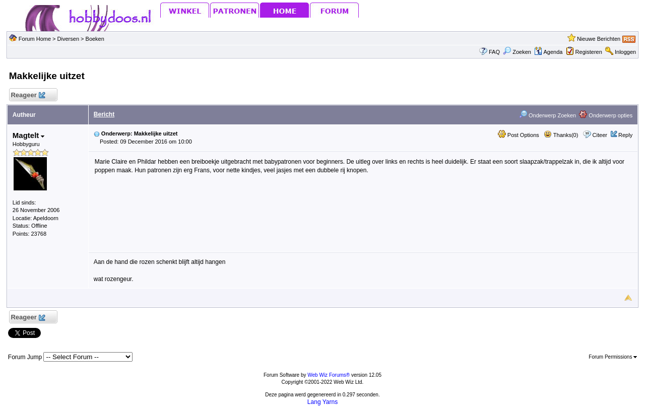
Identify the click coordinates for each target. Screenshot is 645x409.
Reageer (28, 95)
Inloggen (625, 52)
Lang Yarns (322, 401)
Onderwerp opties (605, 115)
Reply (625, 135)
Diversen (68, 39)
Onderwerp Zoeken (547, 115)
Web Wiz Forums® (328, 375)
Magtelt (29, 135)
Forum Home (35, 39)
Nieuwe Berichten (598, 39)
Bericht (104, 114)
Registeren (588, 52)
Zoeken (517, 52)
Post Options (518, 135)
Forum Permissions (613, 357)
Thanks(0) (561, 135)
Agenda (548, 52)
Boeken (95, 39)
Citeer (600, 135)
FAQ (494, 52)
